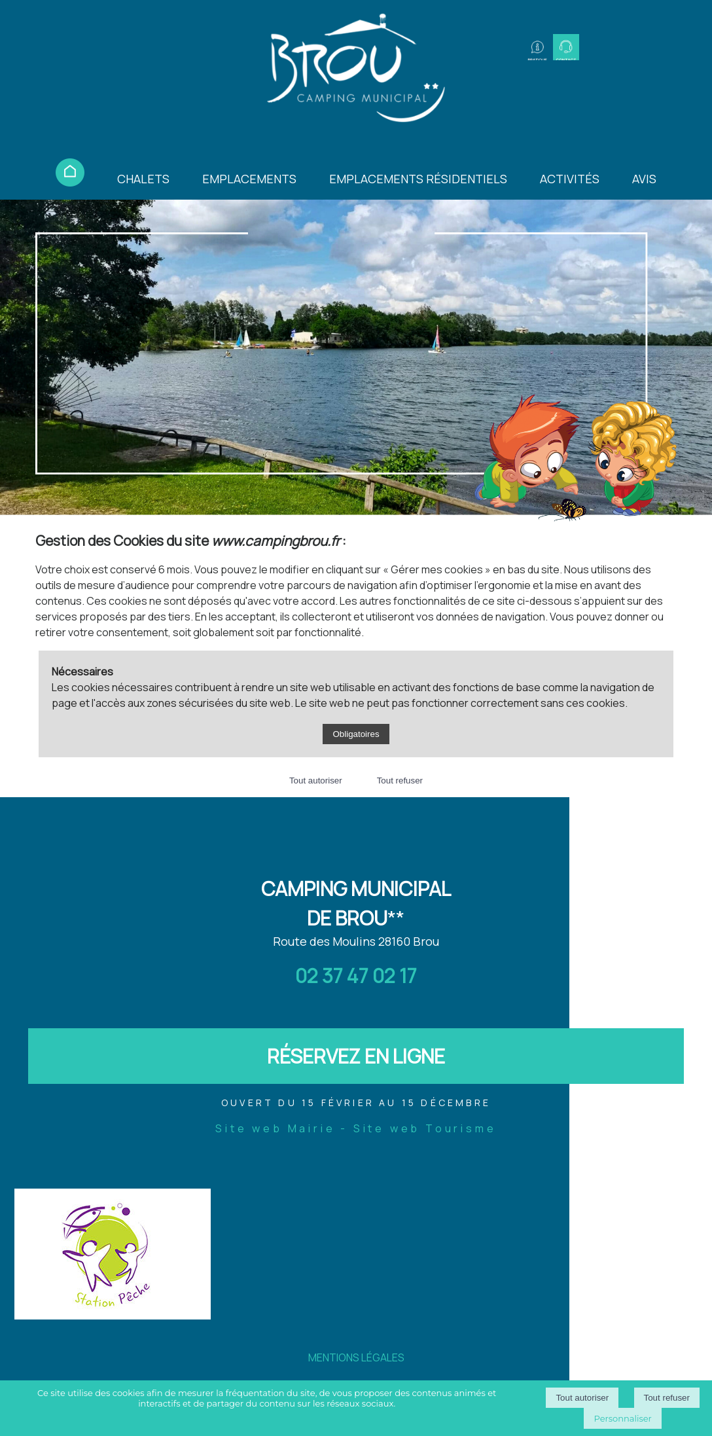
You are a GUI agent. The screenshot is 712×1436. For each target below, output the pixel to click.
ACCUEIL (70, 172)
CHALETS (143, 179)
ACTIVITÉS (569, 179)
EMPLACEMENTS (249, 179)
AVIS (644, 179)
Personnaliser (622, 1418)
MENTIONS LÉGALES (356, 1357)
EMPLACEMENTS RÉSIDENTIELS (418, 179)
